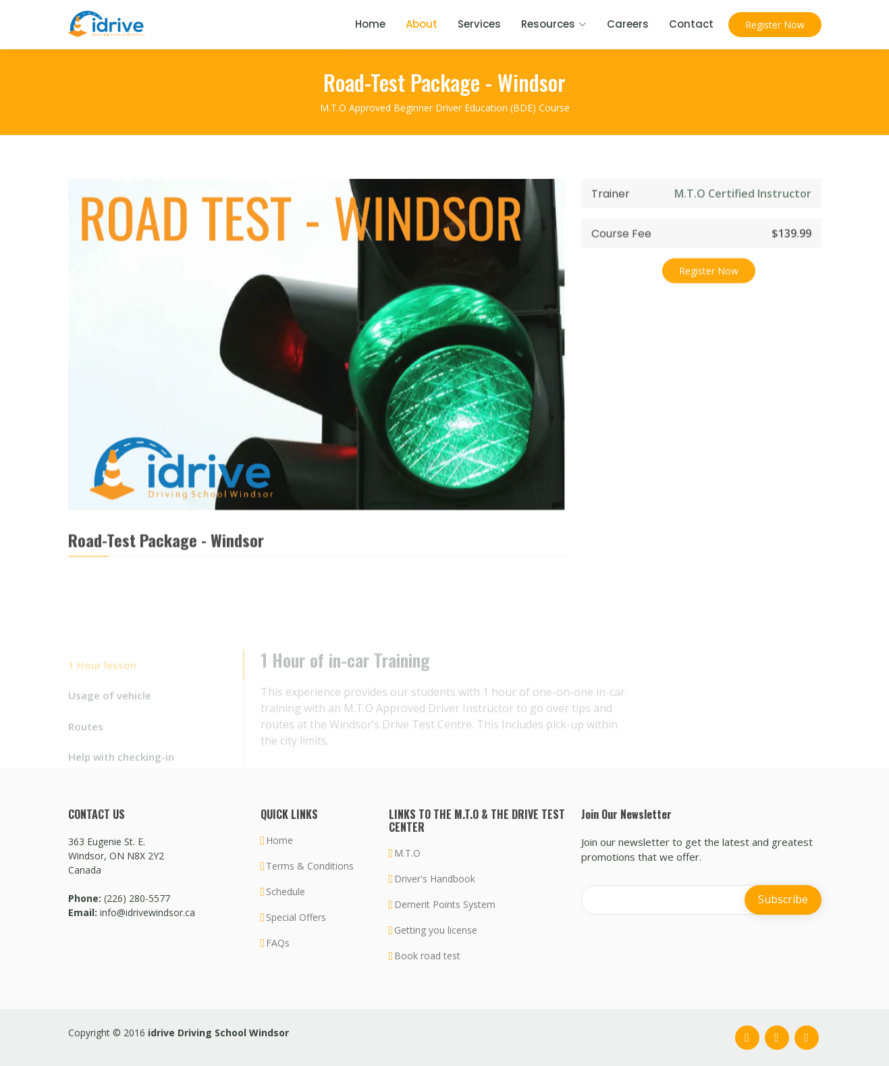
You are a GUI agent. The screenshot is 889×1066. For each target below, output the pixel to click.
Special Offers (296, 917)
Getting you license (435, 930)
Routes (85, 738)
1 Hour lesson (102, 677)
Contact (691, 24)
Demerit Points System (444, 904)
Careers (628, 24)
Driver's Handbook (434, 879)
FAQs (278, 943)
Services (479, 24)
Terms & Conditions (310, 866)
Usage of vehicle (109, 707)
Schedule (285, 892)
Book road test (427, 956)
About (421, 24)
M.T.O (407, 853)
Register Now (775, 24)
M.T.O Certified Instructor (742, 201)
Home (370, 24)
